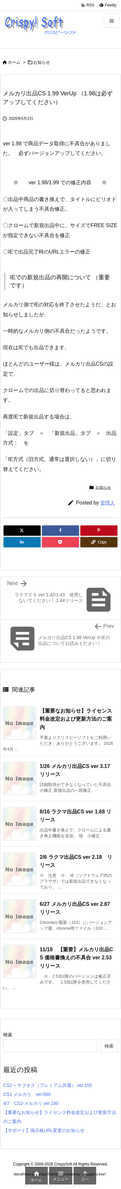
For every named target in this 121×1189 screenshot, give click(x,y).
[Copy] (98, 542)
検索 (7, 1034)
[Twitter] (22, 530)
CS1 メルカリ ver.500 (27, 1094)
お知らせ (41, 62)
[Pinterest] (98, 530)
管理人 (107, 502)
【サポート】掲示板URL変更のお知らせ (44, 1130)
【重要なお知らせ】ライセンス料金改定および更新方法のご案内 (76, 719)
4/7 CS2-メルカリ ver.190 (30, 1103)
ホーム (14, 62)
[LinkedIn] (22, 542)
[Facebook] (60, 530)
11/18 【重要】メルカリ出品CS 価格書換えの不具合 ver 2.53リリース (76, 958)
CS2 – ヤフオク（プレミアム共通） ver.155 (47, 1085)
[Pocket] (60, 542)
